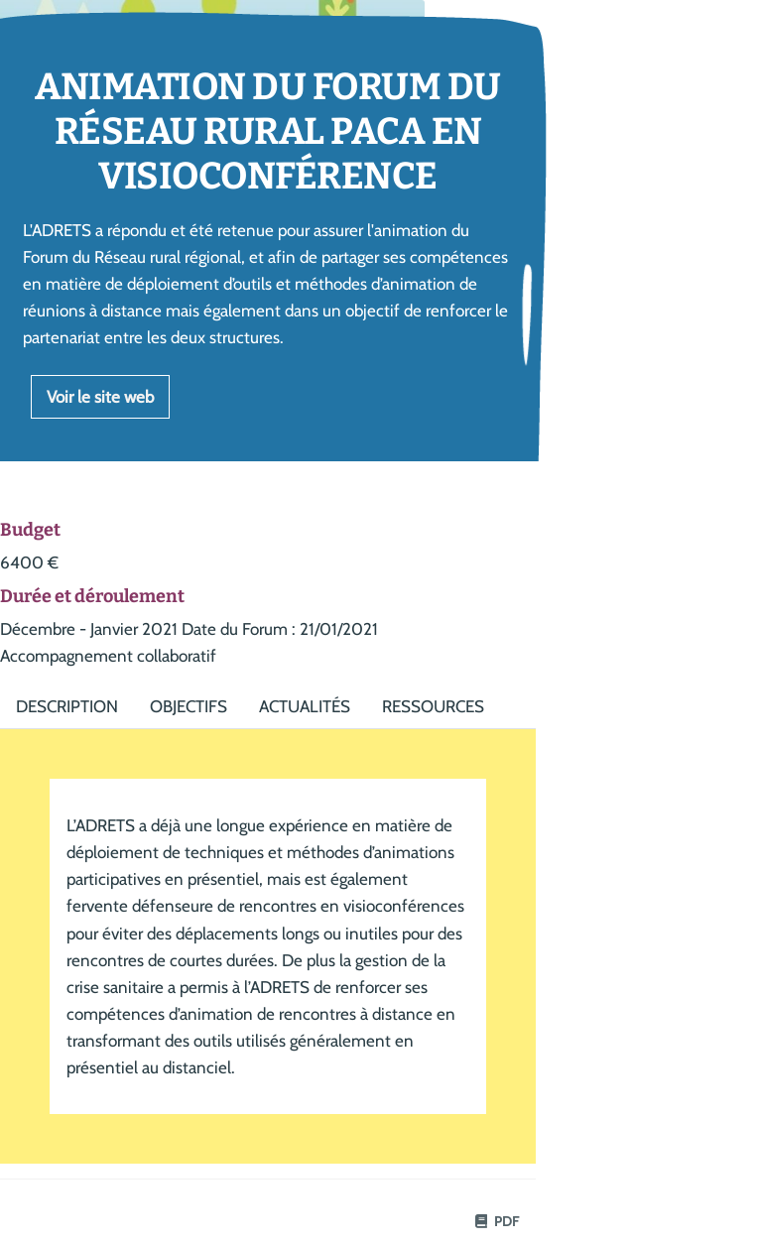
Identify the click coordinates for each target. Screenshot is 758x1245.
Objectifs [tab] (188, 706)
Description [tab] (67, 706)
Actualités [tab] (304, 706)
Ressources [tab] (433, 706)
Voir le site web (100, 397)
